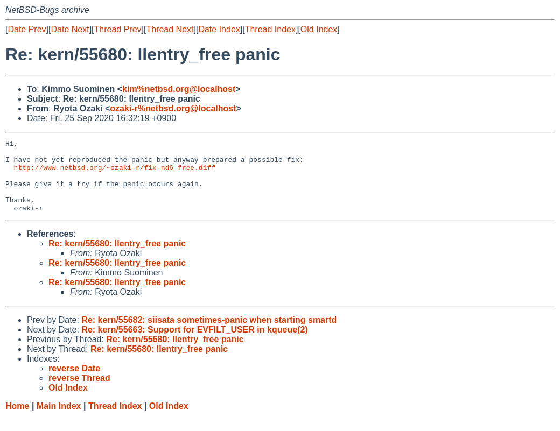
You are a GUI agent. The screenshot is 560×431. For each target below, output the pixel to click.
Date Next (70, 29)
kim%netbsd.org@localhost (178, 89)
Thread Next (169, 29)
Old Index (318, 29)
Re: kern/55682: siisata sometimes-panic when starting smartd (209, 334)
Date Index (219, 29)
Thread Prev (118, 29)
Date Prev (27, 29)
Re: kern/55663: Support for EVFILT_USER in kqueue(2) (194, 344)
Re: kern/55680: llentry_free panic (117, 258)
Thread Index (270, 29)
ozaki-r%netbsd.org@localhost (173, 108)
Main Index (59, 420)
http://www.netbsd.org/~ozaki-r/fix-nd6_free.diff (114, 174)
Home (17, 420)
